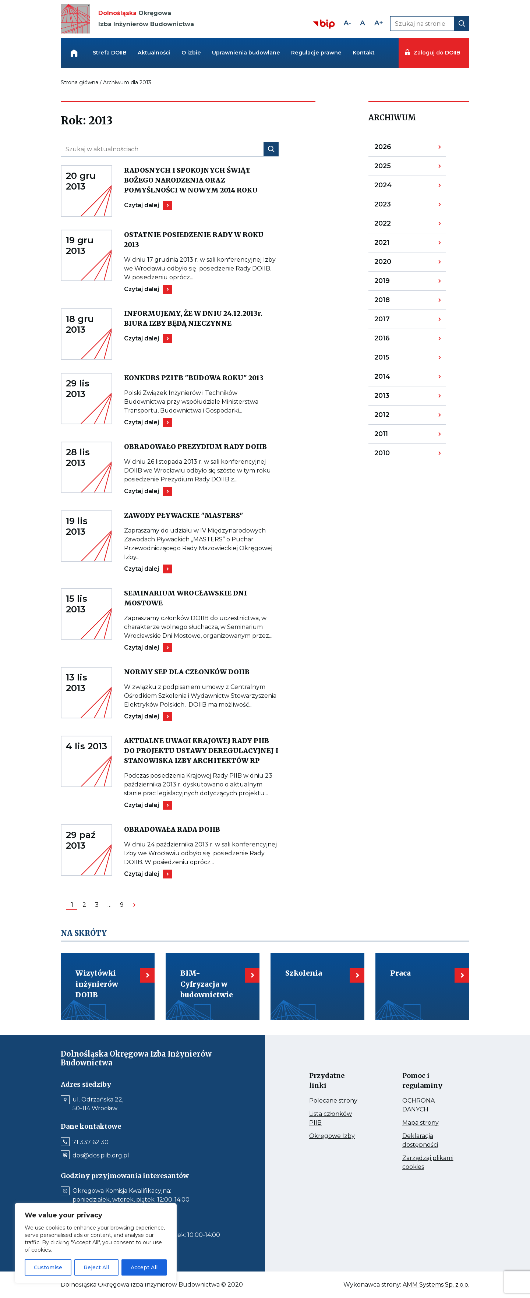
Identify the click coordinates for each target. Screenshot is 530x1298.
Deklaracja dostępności (428, 1140)
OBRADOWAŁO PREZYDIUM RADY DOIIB (201, 447)
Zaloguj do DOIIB (436, 52)
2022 (393, 225)
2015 (393, 359)
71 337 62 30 (91, 1142)
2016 (393, 340)
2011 (393, 436)
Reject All (96, 1267)
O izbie (191, 52)
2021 (393, 244)
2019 (393, 283)
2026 (393, 149)
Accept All (144, 1267)
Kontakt (364, 52)
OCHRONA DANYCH (428, 1105)
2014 (393, 378)
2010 (393, 455)
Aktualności (154, 52)
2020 (393, 263)
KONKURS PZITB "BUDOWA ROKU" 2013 (201, 378)
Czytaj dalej (146, 205)
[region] (96, 1243)
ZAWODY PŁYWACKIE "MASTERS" (201, 515)
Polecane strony (335, 1100)
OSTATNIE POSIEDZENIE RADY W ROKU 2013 (194, 240)
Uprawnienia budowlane (246, 52)
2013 (393, 397)
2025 (393, 168)
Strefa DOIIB (110, 52)
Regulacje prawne (316, 52)
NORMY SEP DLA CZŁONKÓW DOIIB (201, 672)
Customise (48, 1267)
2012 (393, 417)
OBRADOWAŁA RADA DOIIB (197, 829)
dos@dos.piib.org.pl (101, 1155)
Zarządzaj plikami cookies (427, 1162)
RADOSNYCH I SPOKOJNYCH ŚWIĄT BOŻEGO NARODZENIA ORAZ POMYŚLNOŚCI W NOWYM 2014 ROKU (201, 180)
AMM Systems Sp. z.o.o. (436, 1284)
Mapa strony (428, 1122)
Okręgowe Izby (335, 1136)
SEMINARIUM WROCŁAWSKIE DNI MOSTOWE (185, 598)
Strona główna (79, 82)
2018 (393, 302)
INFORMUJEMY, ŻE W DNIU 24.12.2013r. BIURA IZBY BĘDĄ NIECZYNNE (201, 318)
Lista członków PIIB (330, 1118)
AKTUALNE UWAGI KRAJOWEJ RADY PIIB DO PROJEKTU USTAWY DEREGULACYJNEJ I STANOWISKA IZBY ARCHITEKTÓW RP (201, 750)
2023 (393, 206)
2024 (393, 187)
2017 (393, 321)
